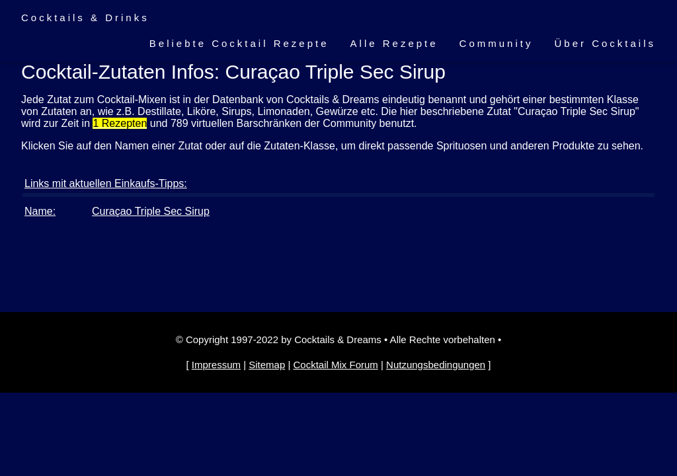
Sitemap (267, 364)
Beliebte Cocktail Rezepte (239, 43)
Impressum (216, 364)
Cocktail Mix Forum (335, 364)
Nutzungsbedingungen (435, 364)
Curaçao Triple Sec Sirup (151, 211)
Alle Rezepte (394, 43)
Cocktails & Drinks (85, 17)
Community (496, 43)
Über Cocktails (605, 43)
